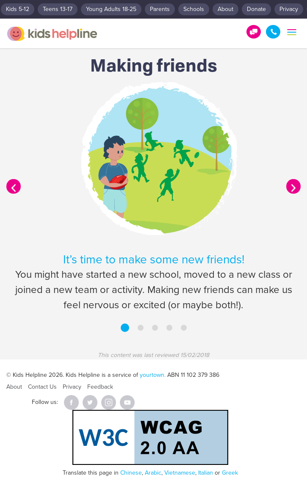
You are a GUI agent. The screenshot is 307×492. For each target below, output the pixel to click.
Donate (256, 9)
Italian (205, 472)
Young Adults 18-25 (111, 9)
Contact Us (42, 386)
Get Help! (253, 32)
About (225, 9)
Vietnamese (179, 472)
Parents (160, 9)
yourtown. (153, 375)
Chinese (131, 472)
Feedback (100, 386)
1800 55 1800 (273, 32)
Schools (193, 9)
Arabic (153, 472)
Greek (230, 472)
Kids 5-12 (17, 9)
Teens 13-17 (57, 9)
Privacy (288, 9)
